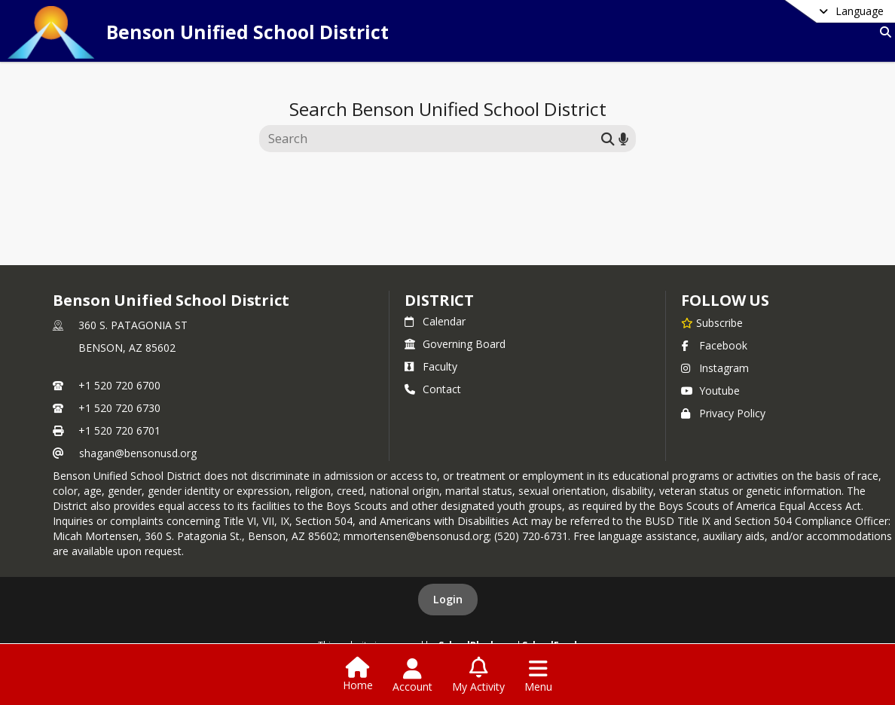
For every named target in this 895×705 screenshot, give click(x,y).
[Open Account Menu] (412, 675)
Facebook (714, 345)
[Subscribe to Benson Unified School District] (712, 322)
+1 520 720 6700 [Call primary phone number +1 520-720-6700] (119, 385)
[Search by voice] (623, 138)
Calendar (435, 321)
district (439, 300)
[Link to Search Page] (882, 32)
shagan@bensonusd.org (138, 453)
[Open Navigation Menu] (538, 675)
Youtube (710, 390)
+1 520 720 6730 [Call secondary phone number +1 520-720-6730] (119, 408)
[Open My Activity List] (478, 675)
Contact (433, 389)
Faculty (431, 366)
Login (448, 599)
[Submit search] (608, 138)
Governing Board (455, 344)
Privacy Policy (723, 413)
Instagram (715, 368)
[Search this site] (432, 138)
